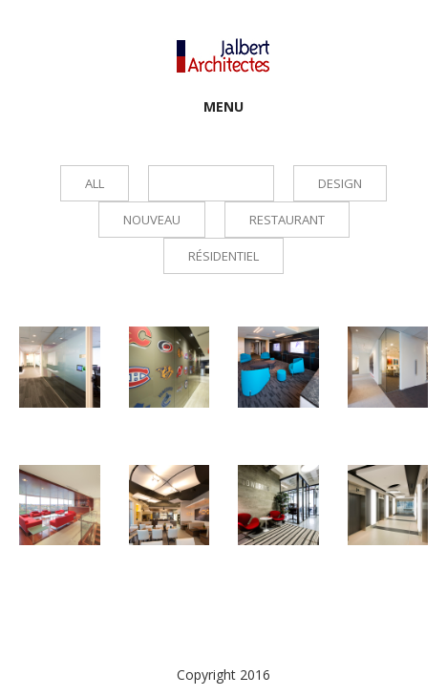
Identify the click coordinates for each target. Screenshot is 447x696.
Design (340, 183)
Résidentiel (223, 255)
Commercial (211, 183)
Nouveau (152, 219)
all (94, 183)
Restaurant (287, 219)
